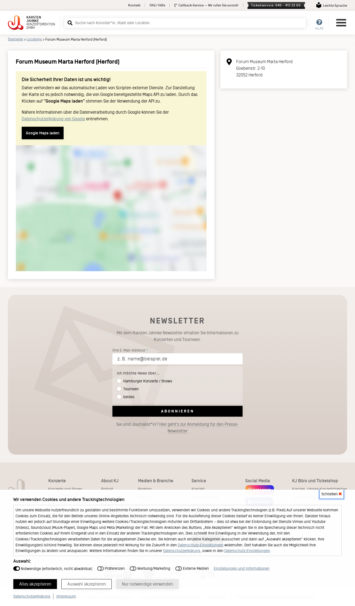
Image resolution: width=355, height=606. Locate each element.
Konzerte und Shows (65, 489)
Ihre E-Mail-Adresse (128, 350)
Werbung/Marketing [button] (150, 568)
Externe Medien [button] (192, 568)
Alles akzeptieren (35, 584)
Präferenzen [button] (111, 568)
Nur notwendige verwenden (147, 584)
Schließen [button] (331, 494)
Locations (34, 39)
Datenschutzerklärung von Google (53, 118)
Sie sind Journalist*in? (177, 428)
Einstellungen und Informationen (241, 568)
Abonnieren (177, 411)
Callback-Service (206, 5)
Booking (145, 489)
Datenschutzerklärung (181, 551)
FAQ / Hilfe (157, 5)
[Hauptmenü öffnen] (341, 22)
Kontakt (134, 5)
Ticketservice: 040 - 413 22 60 (276, 5)
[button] (69, 23)
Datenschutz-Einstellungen (200, 545)
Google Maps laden (42, 133)
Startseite (15, 39)
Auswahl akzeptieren (86, 584)
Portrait (107, 489)
